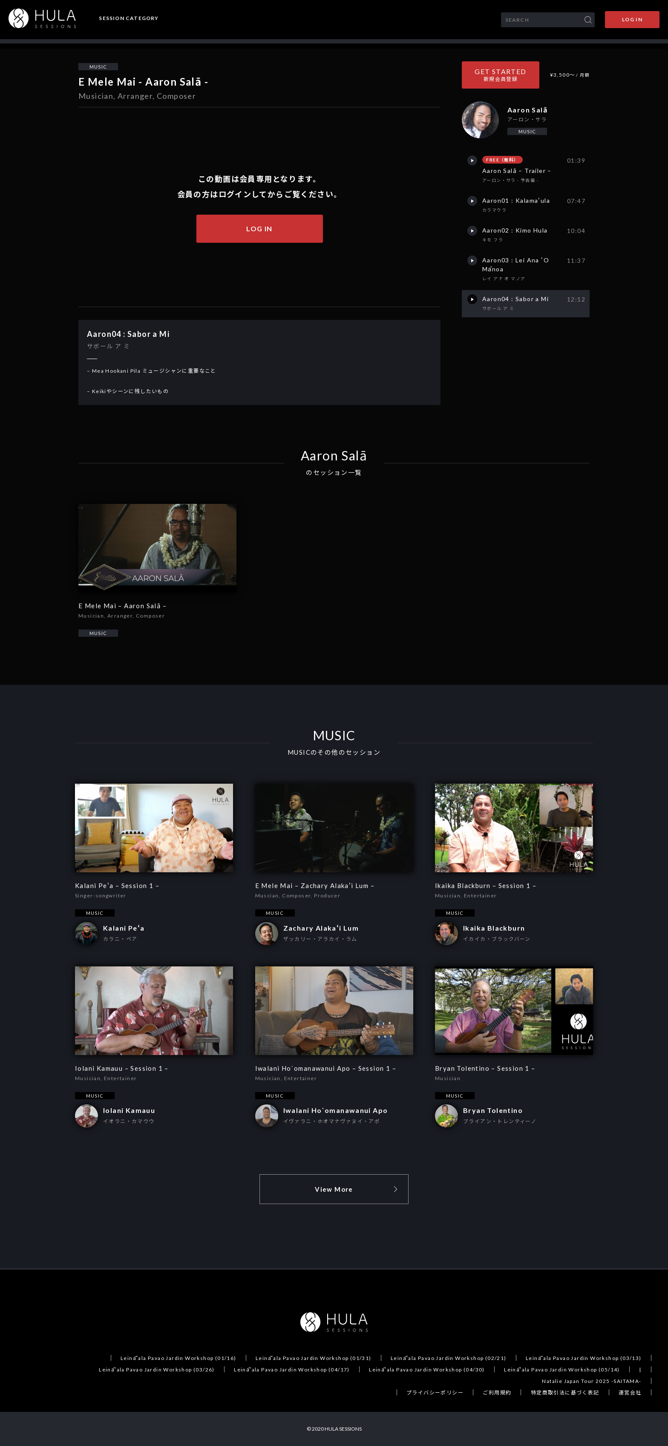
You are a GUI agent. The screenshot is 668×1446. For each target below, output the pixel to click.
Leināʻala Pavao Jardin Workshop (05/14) (562, 1369)
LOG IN (632, 19)
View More (334, 1189)
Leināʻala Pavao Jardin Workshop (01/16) (178, 1358)
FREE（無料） (502, 159)
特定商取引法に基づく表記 (565, 1392)
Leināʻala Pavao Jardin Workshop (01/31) (313, 1358)
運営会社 (630, 1392)
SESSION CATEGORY (128, 18)
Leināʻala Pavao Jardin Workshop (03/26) (157, 1369)
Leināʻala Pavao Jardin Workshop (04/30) (427, 1369)
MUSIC (98, 66)
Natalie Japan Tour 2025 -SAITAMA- (591, 1381)
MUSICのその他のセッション (334, 752)
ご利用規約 (497, 1392)
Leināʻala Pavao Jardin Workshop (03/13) (584, 1358)
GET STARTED (500, 74)
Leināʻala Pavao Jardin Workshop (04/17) (292, 1369)
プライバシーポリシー (435, 1392)
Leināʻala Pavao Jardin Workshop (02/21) (449, 1358)
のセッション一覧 (334, 472)
